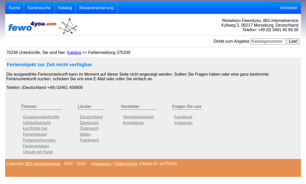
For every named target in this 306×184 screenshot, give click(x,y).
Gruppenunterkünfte (41, 117)
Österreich (89, 128)
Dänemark (89, 123)
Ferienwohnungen (39, 140)
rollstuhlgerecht (37, 123)
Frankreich (89, 140)
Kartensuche (39, 8)
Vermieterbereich (138, 117)
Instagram (183, 123)
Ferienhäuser (35, 134)
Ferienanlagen (36, 146)
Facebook (183, 117)
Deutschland (91, 117)
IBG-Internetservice (42, 164)
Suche (14, 8)
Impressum (101, 164)
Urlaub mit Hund (38, 152)
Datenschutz (126, 164)
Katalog (65, 8)
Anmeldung (133, 123)
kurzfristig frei (35, 128)
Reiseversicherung (96, 8)
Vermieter (288, 8)
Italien (85, 134)
